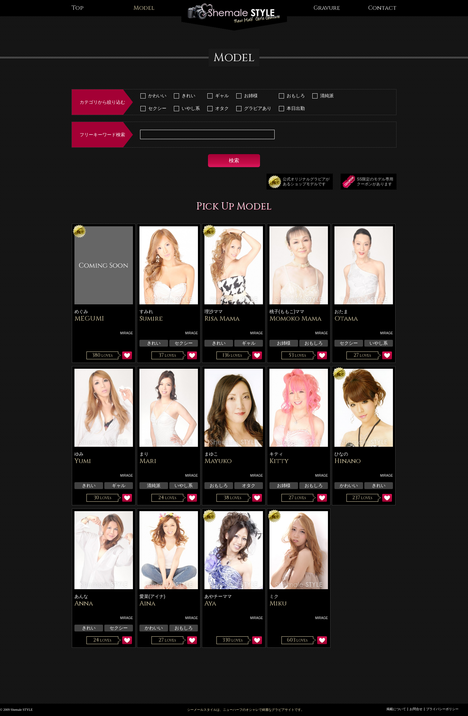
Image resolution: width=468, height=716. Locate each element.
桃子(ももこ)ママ (286, 311)
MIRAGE (126, 333)
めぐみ (81, 311)
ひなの (341, 454)
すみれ (146, 311)
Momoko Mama (295, 318)
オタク (222, 108)
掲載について (396, 709)
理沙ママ (213, 311)
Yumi (82, 461)
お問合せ (416, 709)
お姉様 (251, 95)
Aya (210, 603)
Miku (278, 603)
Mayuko (218, 461)
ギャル (222, 95)
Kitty (279, 461)
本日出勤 (296, 108)
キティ (276, 454)
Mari (147, 461)
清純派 (327, 95)
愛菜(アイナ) (152, 596)
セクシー (157, 108)
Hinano (347, 461)
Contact (382, 8)
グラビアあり (257, 108)
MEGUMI (89, 318)
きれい (188, 95)
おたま (341, 311)
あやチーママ (218, 596)
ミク (274, 596)
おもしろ (296, 95)
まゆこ (211, 454)
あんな (81, 596)
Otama (346, 318)
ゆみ (79, 454)
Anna (83, 603)
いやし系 (191, 108)
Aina (147, 603)
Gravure (327, 8)
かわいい (157, 95)
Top (78, 8)
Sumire (151, 318)
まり (144, 454)
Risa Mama (222, 318)
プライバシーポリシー (442, 709)
